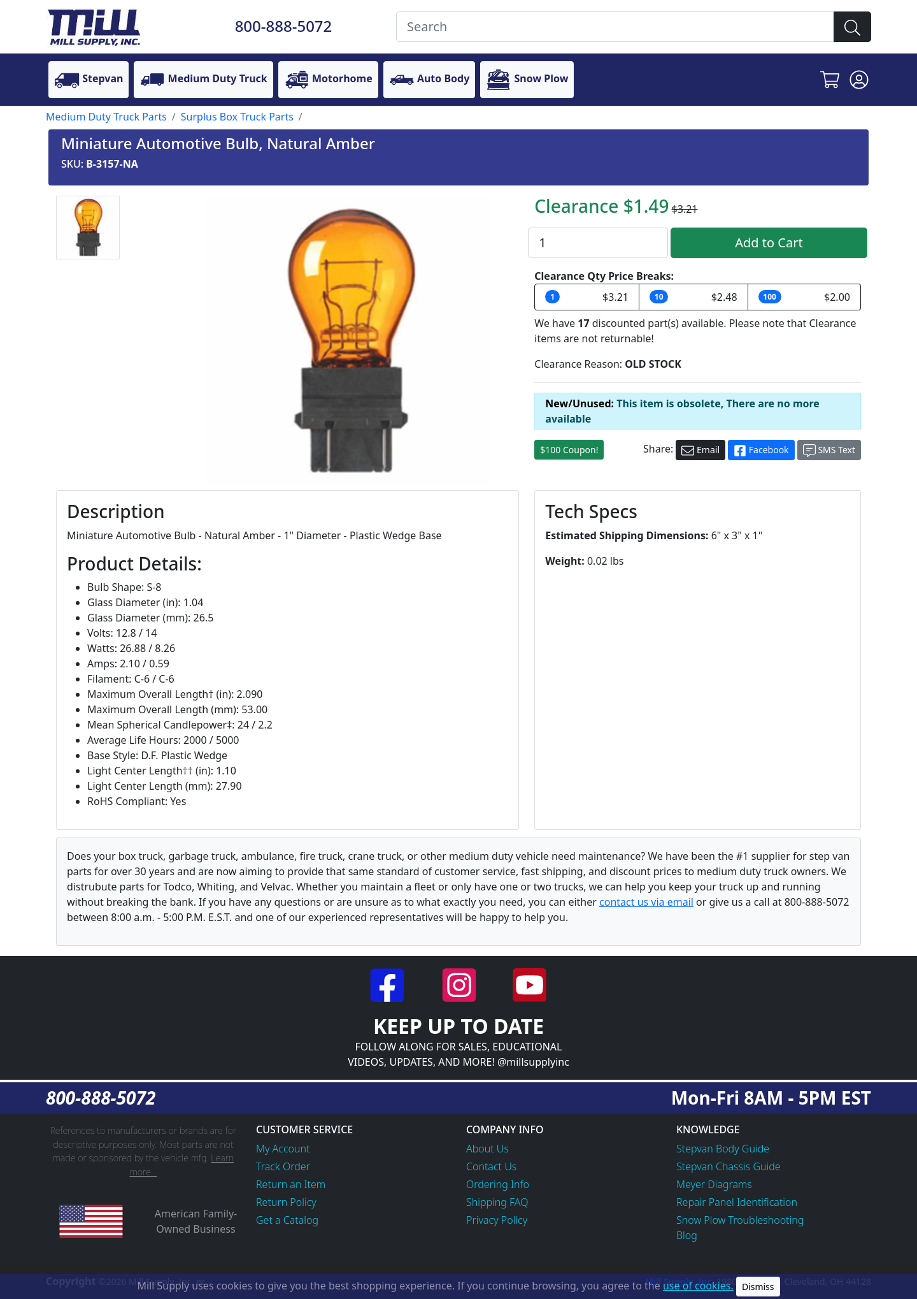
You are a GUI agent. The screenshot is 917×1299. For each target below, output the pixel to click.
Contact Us (491, 1166)
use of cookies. (698, 1286)
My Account (283, 1149)
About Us (487, 1149)
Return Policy (286, 1202)
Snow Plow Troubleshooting (740, 1220)
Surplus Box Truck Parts (237, 117)
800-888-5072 (283, 25)
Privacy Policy (496, 1220)
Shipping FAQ (497, 1202)
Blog (686, 1235)
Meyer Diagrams (714, 1184)
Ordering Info (497, 1184)
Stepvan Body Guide (722, 1149)
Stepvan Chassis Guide (728, 1166)
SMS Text (829, 450)
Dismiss (758, 1287)
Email (700, 450)
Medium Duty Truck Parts (106, 117)
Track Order (283, 1166)
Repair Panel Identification (736, 1202)
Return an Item (290, 1184)
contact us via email (646, 902)
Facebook (761, 450)
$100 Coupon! (569, 450)
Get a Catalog (287, 1220)
